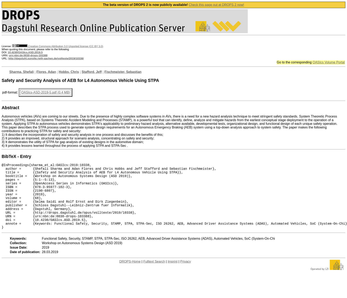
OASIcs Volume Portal (329, 62)
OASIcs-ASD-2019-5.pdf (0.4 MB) (45, 92)
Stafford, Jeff (92, 72)
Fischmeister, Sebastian (122, 72)
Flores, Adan (46, 72)
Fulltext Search (154, 276)
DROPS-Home (130, 276)
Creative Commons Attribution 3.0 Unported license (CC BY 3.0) (57, 46)
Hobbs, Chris (69, 72)
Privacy (185, 276)
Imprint (173, 276)
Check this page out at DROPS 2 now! (216, 5)
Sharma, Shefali (21, 72)
